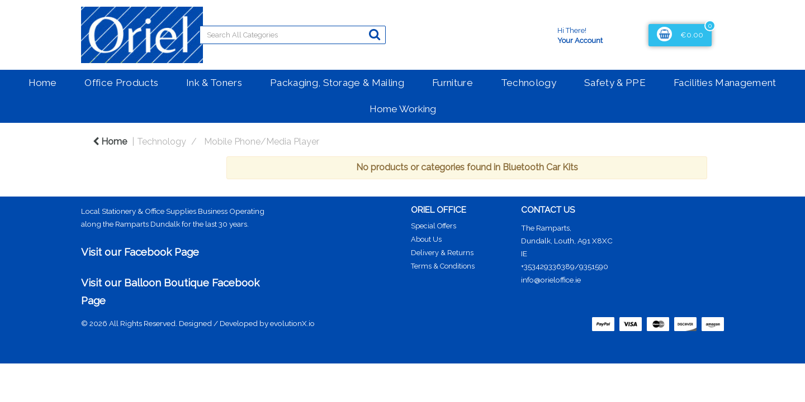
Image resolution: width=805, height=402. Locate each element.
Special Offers (433, 226)
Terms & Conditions (443, 266)
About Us (426, 239)
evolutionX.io (292, 323)
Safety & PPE (615, 82)
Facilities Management (725, 82)
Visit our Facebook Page (140, 252)
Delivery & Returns (442, 252)
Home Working (403, 108)
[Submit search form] (374, 34)
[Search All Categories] (293, 35)
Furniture (452, 82)
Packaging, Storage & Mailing (337, 82)
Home (42, 82)
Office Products (121, 82)
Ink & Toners (214, 82)
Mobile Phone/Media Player (261, 141)
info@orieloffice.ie (551, 279)
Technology (528, 82)
